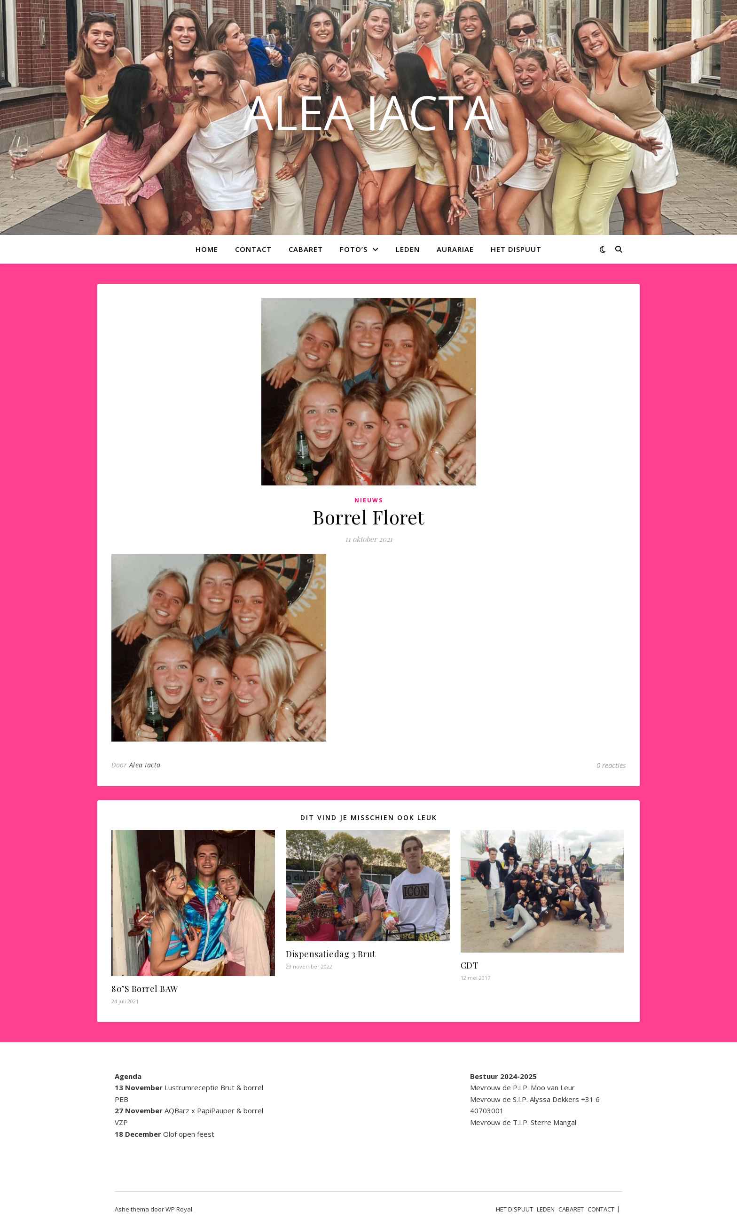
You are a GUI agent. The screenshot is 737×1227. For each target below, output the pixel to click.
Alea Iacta (145, 764)
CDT (470, 965)
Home (207, 249)
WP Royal (178, 1209)
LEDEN (408, 249)
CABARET (306, 249)
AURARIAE (455, 249)
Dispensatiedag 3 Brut (331, 954)
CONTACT (253, 249)
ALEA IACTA (368, 111)
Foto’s (354, 249)
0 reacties (611, 765)
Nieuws (368, 500)
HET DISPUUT (516, 249)
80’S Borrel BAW (144, 988)
